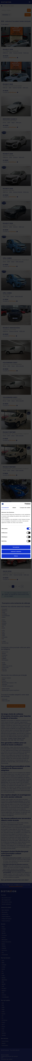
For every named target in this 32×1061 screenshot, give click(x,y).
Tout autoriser (16, 547)
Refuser (16, 556)
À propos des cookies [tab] (25, 507)
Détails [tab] (14, 507)
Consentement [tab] (5, 507)
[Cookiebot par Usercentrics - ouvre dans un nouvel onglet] (24, 504)
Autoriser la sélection (16, 551)
